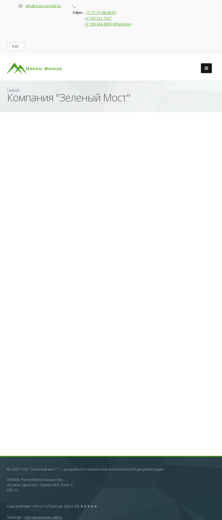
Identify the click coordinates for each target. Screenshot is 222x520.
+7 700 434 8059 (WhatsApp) (108, 24)
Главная (13, 90)
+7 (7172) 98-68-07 (101, 12)
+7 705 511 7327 (98, 18)
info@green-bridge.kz (43, 5)
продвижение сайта (43, 517)
